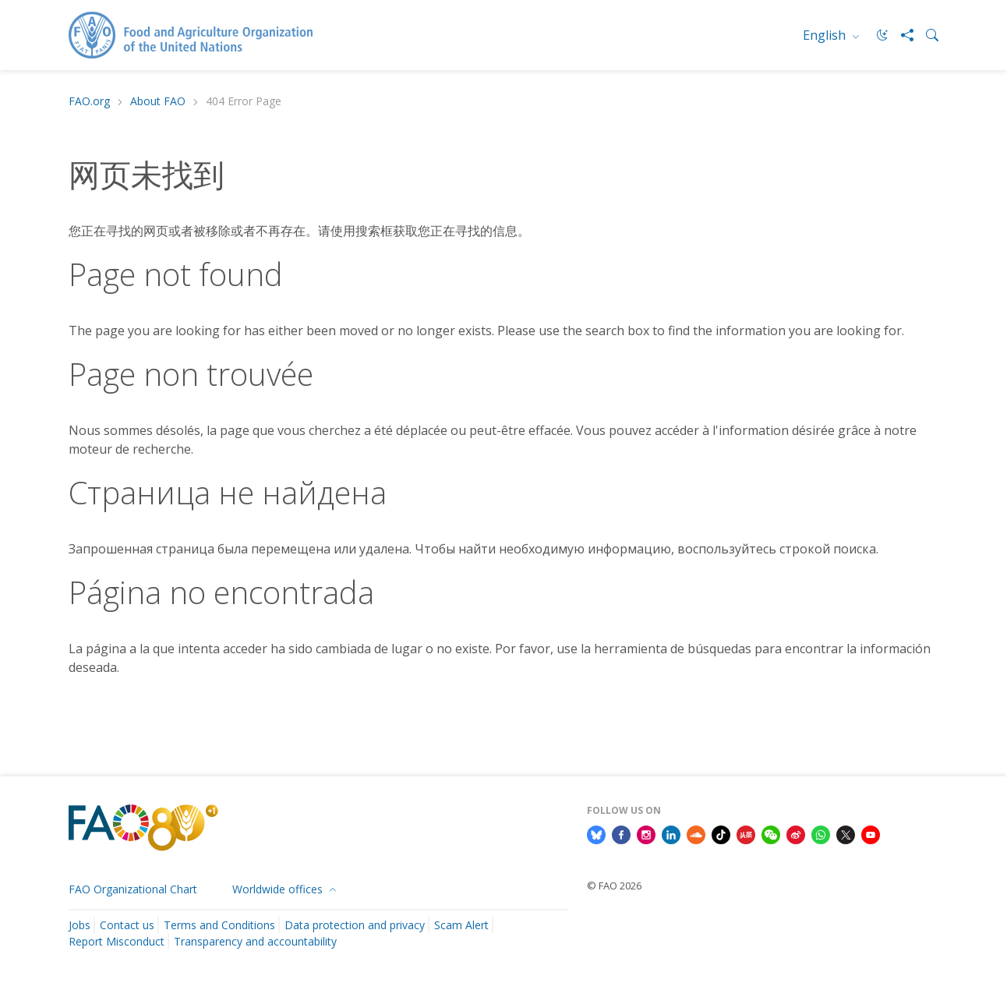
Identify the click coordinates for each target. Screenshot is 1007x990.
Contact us (127, 925)
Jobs (79, 925)
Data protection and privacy (354, 925)
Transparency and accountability (255, 941)
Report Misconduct (116, 941)
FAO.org (89, 101)
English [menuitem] (826, 35)
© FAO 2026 (614, 886)
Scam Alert (461, 925)
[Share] (901, 35)
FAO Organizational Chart (133, 889)
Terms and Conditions (219, 925)
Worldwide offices (279, 889)
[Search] (925, 35)
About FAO (158, 101)
